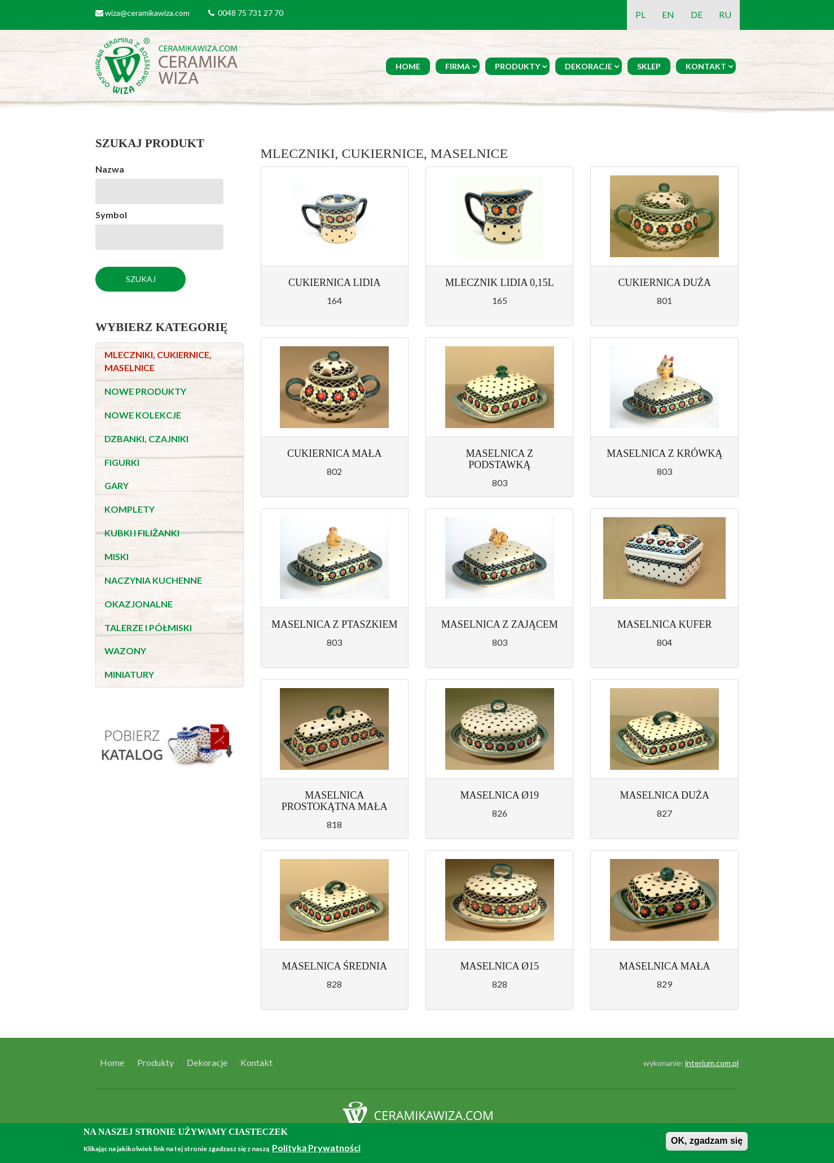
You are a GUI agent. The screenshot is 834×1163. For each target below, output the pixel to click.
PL (640, 14)
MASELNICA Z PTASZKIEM (334, 624)
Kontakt (706, 66)
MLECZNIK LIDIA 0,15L (499, 282)
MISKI (116, 556)
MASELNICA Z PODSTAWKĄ (499, 459)
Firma (457, 66)
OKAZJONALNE (138, 603)
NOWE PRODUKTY (145, 391)
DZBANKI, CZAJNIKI (146, 438)
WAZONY (125, 650)
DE (697, 14)
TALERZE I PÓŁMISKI (148, 627)
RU (725, 14)
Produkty (517, 66)
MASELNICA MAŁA (664, 966)
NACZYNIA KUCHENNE (153, 580)
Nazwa (109, 169)
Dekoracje (588, 66)
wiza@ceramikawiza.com (147, 12)
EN (668, 14)
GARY (116, 485)
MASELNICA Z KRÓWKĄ (664, 453)
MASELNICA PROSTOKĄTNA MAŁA (335, 801)
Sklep (649, 66)
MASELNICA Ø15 (499, 966)
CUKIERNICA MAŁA (334, 453)
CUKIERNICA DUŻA (664, 282)
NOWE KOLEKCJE (142, 414)
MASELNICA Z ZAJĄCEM (499, 624)
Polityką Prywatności (316, 1147)
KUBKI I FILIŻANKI (141, 532)
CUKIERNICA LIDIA (334, 282)
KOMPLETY (129, 509)
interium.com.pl (712, 1063)
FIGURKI (121, 462)
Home (408, 66)
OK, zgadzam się (707, 1141)
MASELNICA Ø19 (499, 795)
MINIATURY (129, 674)
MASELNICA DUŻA (664, 795)
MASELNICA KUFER (664, 624)
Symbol (111, 214)
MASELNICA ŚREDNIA (334, 966)
